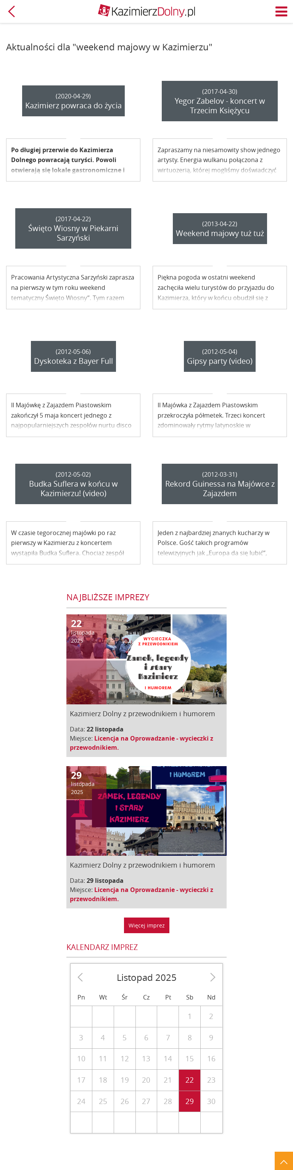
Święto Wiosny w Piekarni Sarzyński (73, 233)
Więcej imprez (147, 925)
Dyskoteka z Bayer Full (73, 361)
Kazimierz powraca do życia (73, 105)
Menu (281, 11)
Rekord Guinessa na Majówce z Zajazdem (220, 488)
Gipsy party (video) (220, 361)
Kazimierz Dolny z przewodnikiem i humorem (142, 713)
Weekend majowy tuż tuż (220, 233)
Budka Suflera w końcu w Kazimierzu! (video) (73, 488)
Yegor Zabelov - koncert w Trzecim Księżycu (220, 106)
